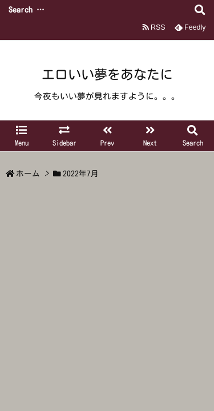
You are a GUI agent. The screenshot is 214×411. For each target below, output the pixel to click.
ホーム (28, 174)
